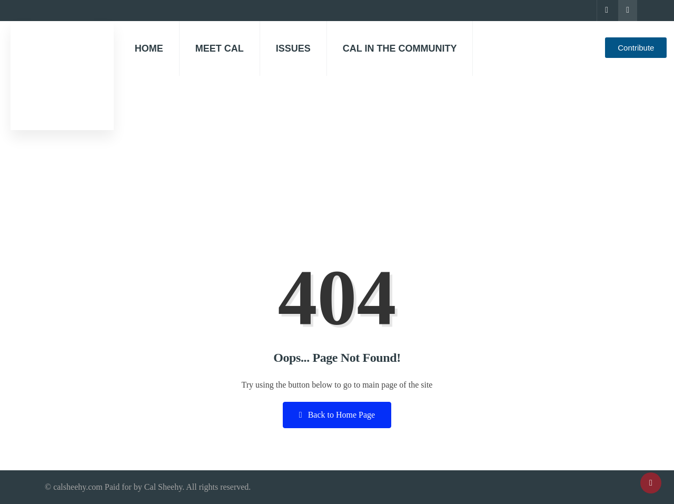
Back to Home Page (337, 414)
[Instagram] (627, 10)
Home (149, 48)
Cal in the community (400, 48)
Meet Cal (219, 48)
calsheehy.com (78, 486)
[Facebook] (606, 10)
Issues (293, 48)
